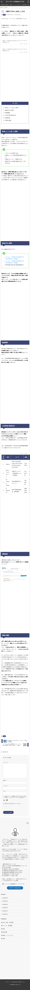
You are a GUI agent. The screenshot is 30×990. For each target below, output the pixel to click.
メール (5, 785)
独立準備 (5, 932)
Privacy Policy (14, 981)
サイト (4, 791)
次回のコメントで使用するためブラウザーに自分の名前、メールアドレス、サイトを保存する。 (15, 797)
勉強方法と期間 (9, 110)
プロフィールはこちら (15, 887)
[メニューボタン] (28, 1)
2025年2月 (5, 910)
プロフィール (8, 981)
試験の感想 (8, 120)
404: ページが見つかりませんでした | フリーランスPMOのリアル (15, 41)
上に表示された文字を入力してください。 (12, 803)
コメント (5, 762)
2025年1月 (5, 914)
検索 (28, 823)
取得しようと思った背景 (11, 107)
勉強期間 (7, 112)
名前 (4, 780)
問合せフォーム (21, 981)
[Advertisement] (15, 70)
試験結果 (7, 118)
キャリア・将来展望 (7, 925)
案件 (4, 928)
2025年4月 (5, 904)
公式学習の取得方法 (10, 115)
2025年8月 (5, 901)
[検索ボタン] (1, 1)
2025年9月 (5, 898)
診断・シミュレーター (8, 935)
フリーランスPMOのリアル (15, 1)
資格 (4, 14)
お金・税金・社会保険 (8, 922)
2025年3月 (5, 907)
